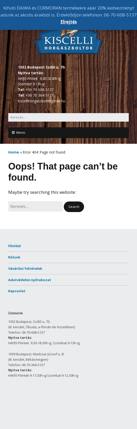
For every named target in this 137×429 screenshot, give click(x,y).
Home (13, 152)
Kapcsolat (16, 291)
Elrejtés (68, 22)
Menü (20, 132)
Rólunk (14, 257)
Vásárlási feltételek (25, 268)
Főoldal (14, 245)
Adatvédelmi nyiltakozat (29, 279)
